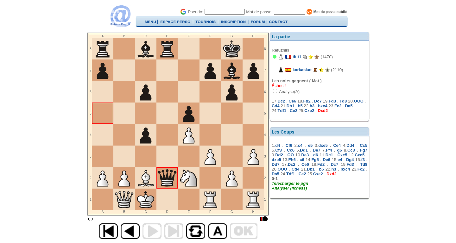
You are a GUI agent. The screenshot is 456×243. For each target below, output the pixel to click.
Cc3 (351, 150)
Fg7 (363, 150)
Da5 (349, 105)
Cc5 (363, 145)
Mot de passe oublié (330, 12)
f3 (363, 159)
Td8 (343, 101)
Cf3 (278, 150)
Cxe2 (309, 110)
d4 (277, 145)
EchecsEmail (120, 16)
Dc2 (281, 101)
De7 (316, 150)
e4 (340, 159)
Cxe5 (342, 155)
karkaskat (302, 69)
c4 (300, 145)
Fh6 (292, 159)
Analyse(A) (289, 91)
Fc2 (337, 105)
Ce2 (293, 110)
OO (291, 155)
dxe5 (323, 145)
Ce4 (337, 145)
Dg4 (350, 159)
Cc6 (290, 150)
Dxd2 (323, 110)
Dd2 (279, 155)
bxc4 (322, 105)
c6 (302, 159)
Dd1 (304, 150)
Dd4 (350, 145)
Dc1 (329, 155)
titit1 (297, 56)
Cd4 (276, 105)
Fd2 (307, 101)
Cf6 (289, 145)
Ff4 (329, 150)
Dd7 (276, 164)
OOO (359, 101)
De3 (305, 155)
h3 (312, 105)
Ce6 (292, 101)
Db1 (290, 105)
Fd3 (332, 101)
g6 (339, 150)
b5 (300, 105)
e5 (310, 145)
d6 (315, 155)
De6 (326, 159)
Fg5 (315, 159)
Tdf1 (282, 110)
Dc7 (318, 101)
